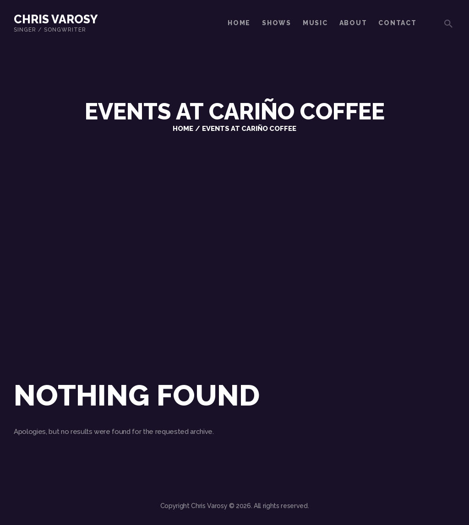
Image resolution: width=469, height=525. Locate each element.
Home (183, 128)
